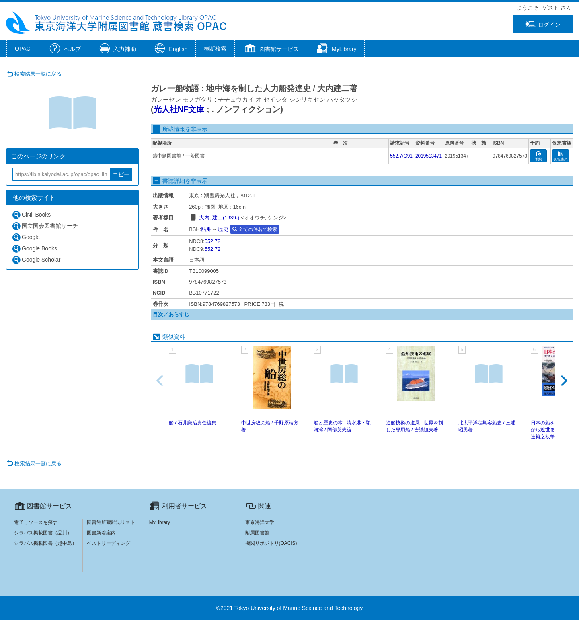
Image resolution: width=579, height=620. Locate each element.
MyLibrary (159, 522)
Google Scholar (36, 260)
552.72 (212, 241)
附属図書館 (257, 533)
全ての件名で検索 (254, 229)
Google (26, 237)
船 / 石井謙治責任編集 (192, 423)
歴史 (223, 229)
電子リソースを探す (35, 522)
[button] (271, 49)
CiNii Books (31, 215)
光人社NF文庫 (179, 109)
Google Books (34, 248)
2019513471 (428, 156)
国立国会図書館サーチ (45, 226)
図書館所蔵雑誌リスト (111, 522)
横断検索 (215, 48)
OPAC (23, 48)
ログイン (543, 24)
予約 (538, 156)
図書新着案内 (101, 533)
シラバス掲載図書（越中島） (45, 543)
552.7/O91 (401, 156)
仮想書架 (560, 156)
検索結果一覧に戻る (34, 74)
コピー (121, 174)
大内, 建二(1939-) (219, 218)
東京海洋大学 (259, 522)
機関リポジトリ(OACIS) (271, 543)
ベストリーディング (108, 543)
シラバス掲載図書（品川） (43, 533)
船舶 (206, 229)
